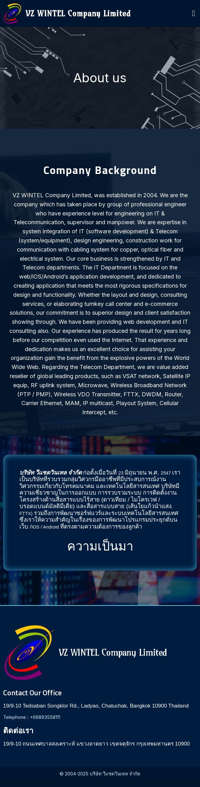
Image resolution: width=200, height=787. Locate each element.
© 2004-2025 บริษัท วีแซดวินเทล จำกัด (100, 774)
